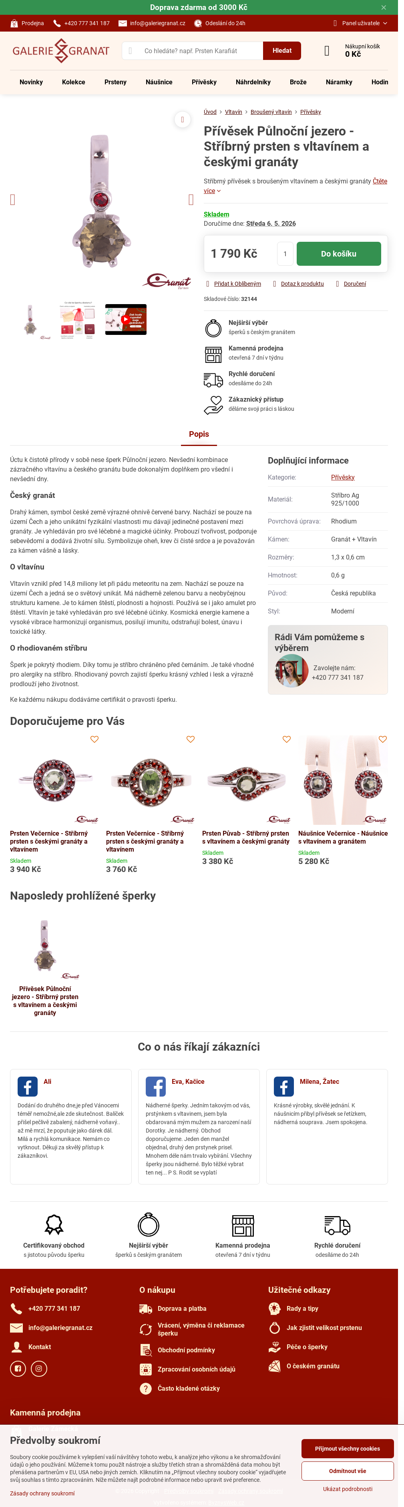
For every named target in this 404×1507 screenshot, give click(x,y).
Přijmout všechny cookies (347, 1448)
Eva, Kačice (188, 1081)
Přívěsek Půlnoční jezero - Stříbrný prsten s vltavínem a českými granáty (45, 1001)
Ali (47, 1081)
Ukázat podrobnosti (347, 1489)
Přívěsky (343, 477)
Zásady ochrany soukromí (42, 1493)
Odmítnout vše (347, 1471)
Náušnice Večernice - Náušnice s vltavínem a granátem (343, 837)
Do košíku (338, 254)
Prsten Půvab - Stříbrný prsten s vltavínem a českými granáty (245, 837)
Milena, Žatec (319, 1081)
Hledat (282, 50)
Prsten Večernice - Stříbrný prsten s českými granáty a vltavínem (49, 841)
